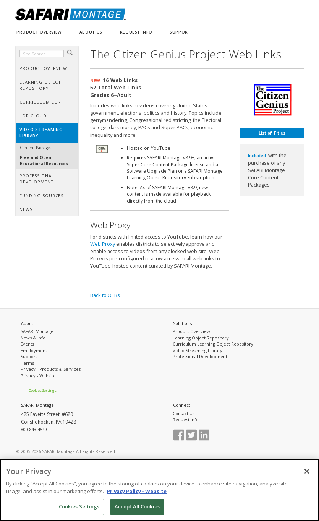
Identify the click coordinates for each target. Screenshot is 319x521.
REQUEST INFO (136, 32)
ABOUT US (90, 32)
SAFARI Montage (37, 331)
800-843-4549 (34, 429)
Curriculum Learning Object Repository (213, 344)
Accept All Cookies (137, 509)
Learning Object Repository (201, 338)
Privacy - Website (38, 375)
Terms (27, 363)
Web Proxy (102, 243)
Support (29, 356)
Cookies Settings (43, 390)
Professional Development (200, 356)
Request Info (186, 419)
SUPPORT (180, 32)
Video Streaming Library (197, 350)
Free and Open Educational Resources (44, 160)
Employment (34, 350)
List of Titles (272, 133)
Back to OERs (105, 295)
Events (27, 344)
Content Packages (35, 147)
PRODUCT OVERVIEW (39, 32)
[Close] (306, 474)
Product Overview (191, 331)
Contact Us (183, 413)
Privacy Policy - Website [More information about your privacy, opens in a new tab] (137, 493)
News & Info (33, 338)
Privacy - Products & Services (51, 369)
